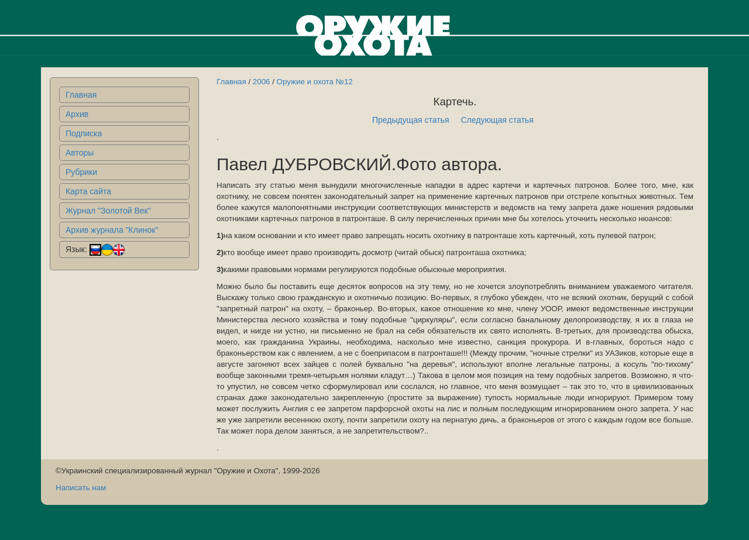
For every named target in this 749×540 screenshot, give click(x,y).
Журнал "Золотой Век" (108, 210)
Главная (81, 94)
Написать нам (81, 487)
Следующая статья (497, 120)
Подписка (84, 133)
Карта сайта (88, 191)
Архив (77, 114)
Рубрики (81, 172)
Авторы (80, 152)
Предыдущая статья (410, 120)
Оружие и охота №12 (315, 81)
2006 (261, 81)
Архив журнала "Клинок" (112, 230)
